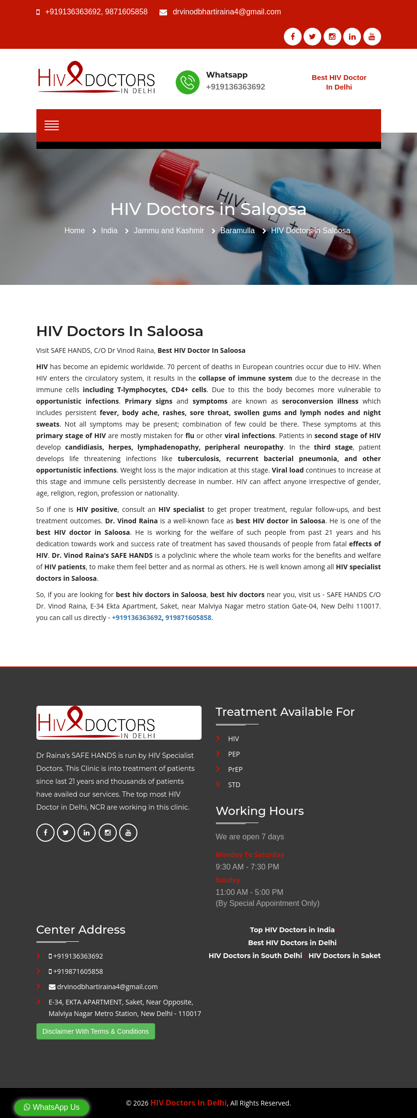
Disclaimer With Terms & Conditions (96, 1031)
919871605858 (188, 617)
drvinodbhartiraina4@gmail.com (227, 12)
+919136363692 (73, 12)
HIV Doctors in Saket (344, 955)
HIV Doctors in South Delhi (255, 955)
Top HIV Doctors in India (292, 930)
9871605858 (126, 12)
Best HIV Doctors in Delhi (292, 942)
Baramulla (237, 230)
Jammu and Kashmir (169, 230)
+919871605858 (76, 971)
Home (74, 230)
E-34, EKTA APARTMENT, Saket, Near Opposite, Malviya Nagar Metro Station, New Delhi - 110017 (125, 1007)
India (109, 230)
